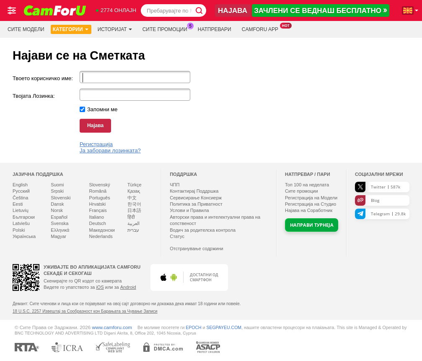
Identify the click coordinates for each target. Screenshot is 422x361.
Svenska (59, 223)
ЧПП (174, 184)
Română (98, 191)
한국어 (134, 204)
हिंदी (131, 217)
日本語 (134, 210)
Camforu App (262, 28)
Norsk (57, 210)
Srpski (57, 191)
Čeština (20, 197)
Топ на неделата (307, 184)
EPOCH (193, 327)
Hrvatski (97, 204)
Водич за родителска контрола (203, 230)
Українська (24, 236)
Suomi (57, 184)
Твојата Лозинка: (34, 96)
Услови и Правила (189, 210)
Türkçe (134, 184)
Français (98, 210)
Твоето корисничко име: (43, 78)
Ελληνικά (60, 230)
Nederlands (101, 236)
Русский (21, 191)
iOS (100, 287)
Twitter (377, 187)
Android (128, 287)
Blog (367, 200)
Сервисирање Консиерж (196, 197)
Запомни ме (102, 109)
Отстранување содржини (196, 248)
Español (59, 217)
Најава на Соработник (308, 210)
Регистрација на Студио (310, 204)
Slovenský (99, 184)
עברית (133, 230)
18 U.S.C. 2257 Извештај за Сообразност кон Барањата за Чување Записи (85, 311)
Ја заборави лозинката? (110, 150)
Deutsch (97, 223)
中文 (132, 197)
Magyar (58, 236)
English (20, 184)
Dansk (57, 204)
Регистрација (96, 144)
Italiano (96, 217)
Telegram (380, 214)
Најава (95, 125)
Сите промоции (167, 28)
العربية (133, 223)
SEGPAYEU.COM (223, 327)
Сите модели (26, 29)
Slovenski (60, 197)
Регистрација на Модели (311, 197)
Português (99, 197)
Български (24, 217)
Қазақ (133, 191)
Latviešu (21, 223)
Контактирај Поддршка (194, 191)
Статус (177, 236)
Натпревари (214, 29)
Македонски (102, 230)
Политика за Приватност (196, 204)
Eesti (18, 204)
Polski (19, 230)
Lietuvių (20, 210)
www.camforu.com (112, 327)
